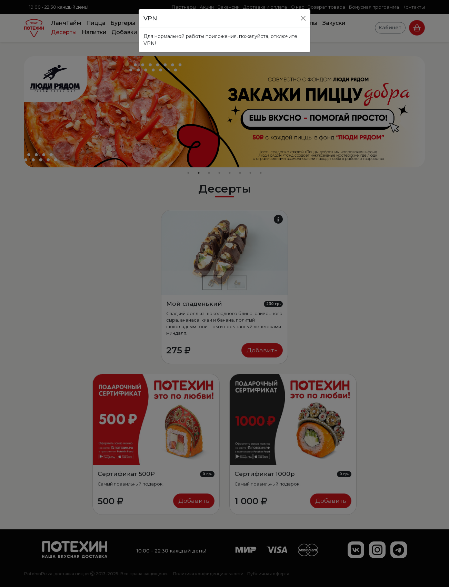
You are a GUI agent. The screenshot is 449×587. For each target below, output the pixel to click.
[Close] (303, 18)
